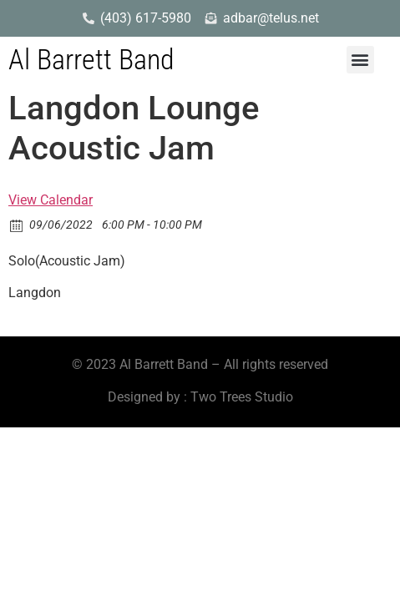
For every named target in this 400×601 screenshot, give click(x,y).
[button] (360, 59)
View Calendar (50, 200)
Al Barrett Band (91, 59)
